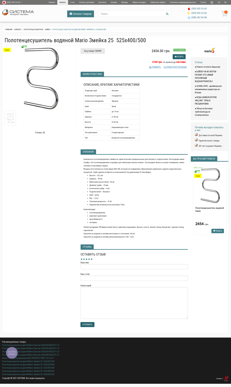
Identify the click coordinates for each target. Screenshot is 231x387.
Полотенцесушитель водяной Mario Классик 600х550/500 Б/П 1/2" (31, 351)
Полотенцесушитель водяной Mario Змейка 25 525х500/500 (28, 361)
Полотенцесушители (33, 29)
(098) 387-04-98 (199, 17)
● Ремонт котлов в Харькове (207, 67)
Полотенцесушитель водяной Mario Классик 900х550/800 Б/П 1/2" (31, 345)
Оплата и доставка (86, 2)
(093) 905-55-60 (199, 13)
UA (219, 2)
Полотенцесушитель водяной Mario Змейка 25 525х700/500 (28, 368)
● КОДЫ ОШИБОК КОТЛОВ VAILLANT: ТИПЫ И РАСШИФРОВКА (206, 100)
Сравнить (156, 67)
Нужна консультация (176, 67)
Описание (88, 151)
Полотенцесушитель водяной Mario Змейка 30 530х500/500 (28, 374)
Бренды (125, 2)
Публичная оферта (157, 2)
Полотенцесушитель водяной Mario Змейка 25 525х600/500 (28, 364)
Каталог (63, 2)
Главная (52, 2)
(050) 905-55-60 (199, 8)
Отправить (87, 324)
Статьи (203, 2)
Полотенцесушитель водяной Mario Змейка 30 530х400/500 (28, 371)
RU (225, 2)
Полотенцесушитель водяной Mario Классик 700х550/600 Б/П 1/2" (31, 348)
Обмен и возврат (139, 2)
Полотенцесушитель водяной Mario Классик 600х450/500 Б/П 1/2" (31, 355)
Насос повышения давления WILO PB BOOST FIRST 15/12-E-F (28, 358)
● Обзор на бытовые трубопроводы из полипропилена (204, 111)
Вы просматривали (204, 158)
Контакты (102, 2)
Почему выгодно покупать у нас (209, 129)
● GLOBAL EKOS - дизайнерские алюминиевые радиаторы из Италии (208, 89)
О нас (72, 2)
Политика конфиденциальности (183, 2)
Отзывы (114, 2)
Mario (47, 29)
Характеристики (92, 74)
